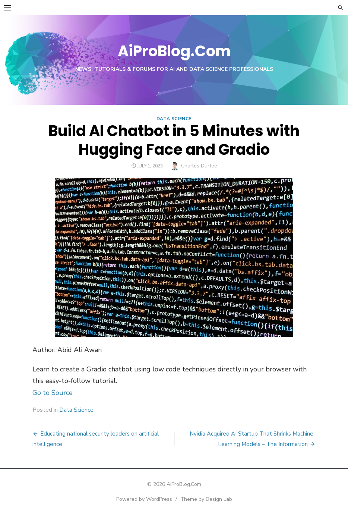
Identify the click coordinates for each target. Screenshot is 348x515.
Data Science (174, 119)
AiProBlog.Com (174, 51)
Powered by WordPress (144, 499)
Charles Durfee (199, 165)
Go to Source (52, 392)
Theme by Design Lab (206, 499)
